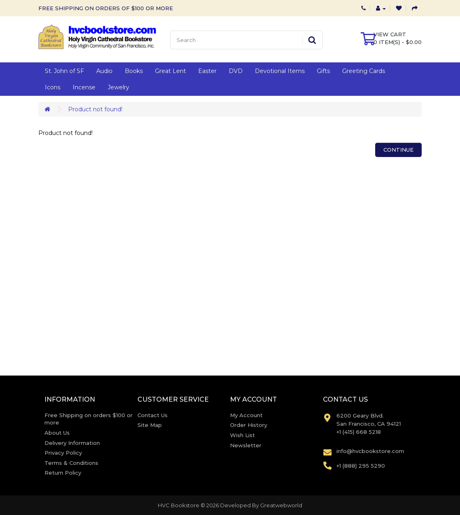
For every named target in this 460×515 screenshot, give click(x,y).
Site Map (149, 425)
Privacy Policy (63, 452)
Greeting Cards (363, 71)
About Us (57, 432)
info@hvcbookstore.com (370, 451)
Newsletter (245, 445)
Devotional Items (280, 71)
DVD (236, 71)
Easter (207, 71)
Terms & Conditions (71, 463)
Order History (248, 425)
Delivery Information (72, 443)
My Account (246, 415)
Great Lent (170, 71)
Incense (84, 87)
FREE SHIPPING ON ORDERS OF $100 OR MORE (105, 8)
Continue (398, 149)
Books (134, 71)
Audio (104, 71)
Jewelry (118, 87)
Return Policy (62, 472)
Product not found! (95, 109)
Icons (52, 87)
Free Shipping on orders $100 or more (88, 419)
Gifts (323, 71)
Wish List (242, 435)
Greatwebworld (281, 505)
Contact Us (152, 415)
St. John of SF (64, 71)
